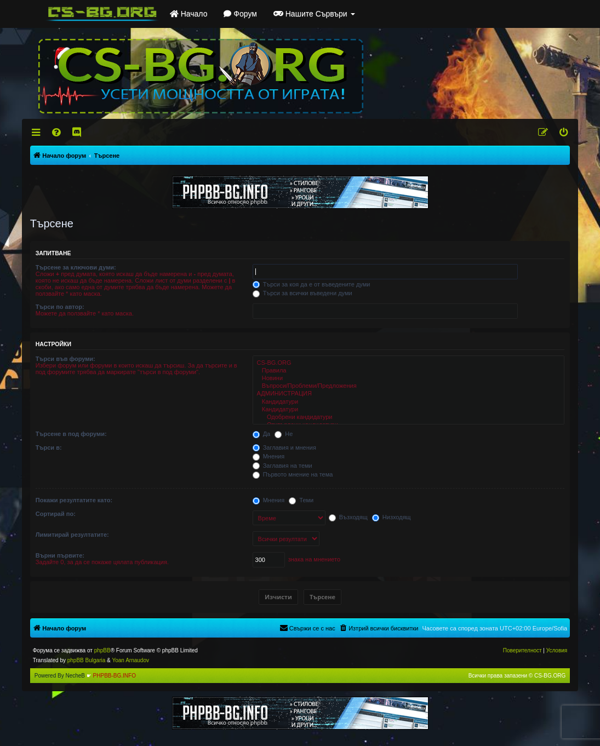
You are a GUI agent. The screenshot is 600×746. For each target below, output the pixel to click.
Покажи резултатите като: (74, 500)
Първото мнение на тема (293, 474)
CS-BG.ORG (409, 363)
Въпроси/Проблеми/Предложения (409, 386)
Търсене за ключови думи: (76, 267)
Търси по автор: (60, 306)
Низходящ (391, 517)
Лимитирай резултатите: (72, 534)
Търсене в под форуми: (71, 434)
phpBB (102, 650)
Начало (189, 13)
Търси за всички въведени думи (302, 293)
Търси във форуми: (65, 358)
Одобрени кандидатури (409, 417)
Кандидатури (409, 402)
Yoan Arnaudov (130, 660)
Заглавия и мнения (284, 447)
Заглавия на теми (282, 465)
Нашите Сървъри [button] (314, 13)
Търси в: (49, 447)
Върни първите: (60, 555)
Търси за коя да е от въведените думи (311, 284)
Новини (409, 378)
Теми (301, 500)
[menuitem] (56, 132)
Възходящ (348, 517)
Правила (409, 371)
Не (284, 434)
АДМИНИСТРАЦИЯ (409, 394)
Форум (240, 13)
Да (262, 434)
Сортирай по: (56, 513)
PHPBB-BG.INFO (114, 676)
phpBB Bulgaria (86, 660)
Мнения (269, 456)
